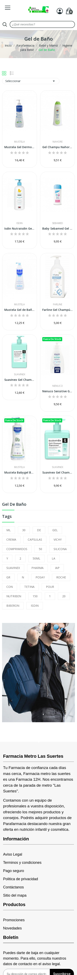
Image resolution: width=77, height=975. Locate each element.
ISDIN (35, 606)
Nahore (58, 142)
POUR (50, 587)
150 (35, 596)
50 (40, 549)
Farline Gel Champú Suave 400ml (57, 310)
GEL (55, 530)
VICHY (58, 539)
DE (39, 530)
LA (53, 558)
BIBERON (12, 606)
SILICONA (60, 549)
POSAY (40, 577)
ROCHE (61, 577)
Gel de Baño (14, 504)
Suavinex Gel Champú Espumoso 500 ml (57, 472)
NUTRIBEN (13, 596)
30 (23, 530)
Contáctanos (13, 887)
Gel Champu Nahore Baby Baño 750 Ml (57, 147)
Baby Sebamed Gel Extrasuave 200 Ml (57, 228)
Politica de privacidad (20, 879)
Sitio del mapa (14, 895)
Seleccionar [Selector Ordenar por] (30, 81)
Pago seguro (13, 871)
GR (8, 577)
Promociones (14, 920)
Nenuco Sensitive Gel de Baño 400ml (57, 391)
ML (8, 530)
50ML (36, 558)
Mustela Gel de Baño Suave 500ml (19, 310)
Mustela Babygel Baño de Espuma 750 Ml (19, 472)
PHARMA (37, 568)
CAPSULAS (35, 539)
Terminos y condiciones (22, 863)
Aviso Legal (12, 854)
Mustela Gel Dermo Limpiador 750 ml (19, 147)
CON (9, 587)
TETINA (29, 587)
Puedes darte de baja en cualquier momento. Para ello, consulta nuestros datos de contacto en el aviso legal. (34, 958)
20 (64, 596)
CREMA (11, 539)
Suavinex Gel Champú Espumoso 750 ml (19, 380)
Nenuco (57, 386)
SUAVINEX (13, 568)
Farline (57, 304)
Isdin (19, 223)
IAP (57, 568)
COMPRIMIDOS (16, 549)
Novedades (12, 928)
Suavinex (19, 374)
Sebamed (57, 223)
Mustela (19, 142)
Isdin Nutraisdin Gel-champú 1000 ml (19, 228)
